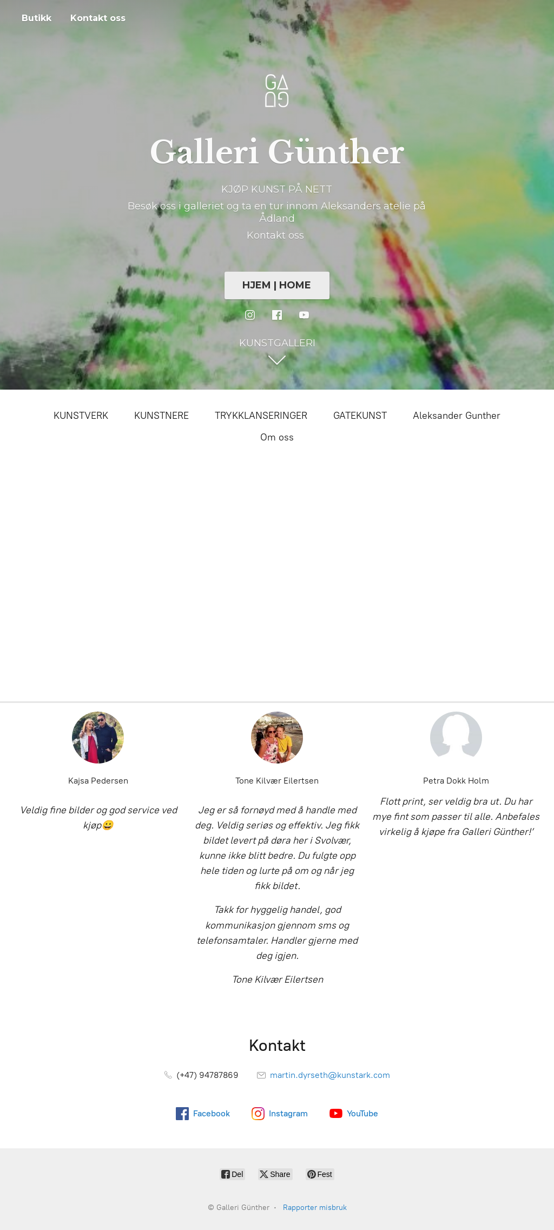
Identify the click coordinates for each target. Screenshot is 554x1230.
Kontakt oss (98, 18)
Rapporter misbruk (315, 1207)
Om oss (277, 437)
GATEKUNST (360, 416)
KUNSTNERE (161, 416)
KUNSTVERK (81, 416)
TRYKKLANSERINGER (261, 416)
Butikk (36, 18)
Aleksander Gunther (456, 416)
